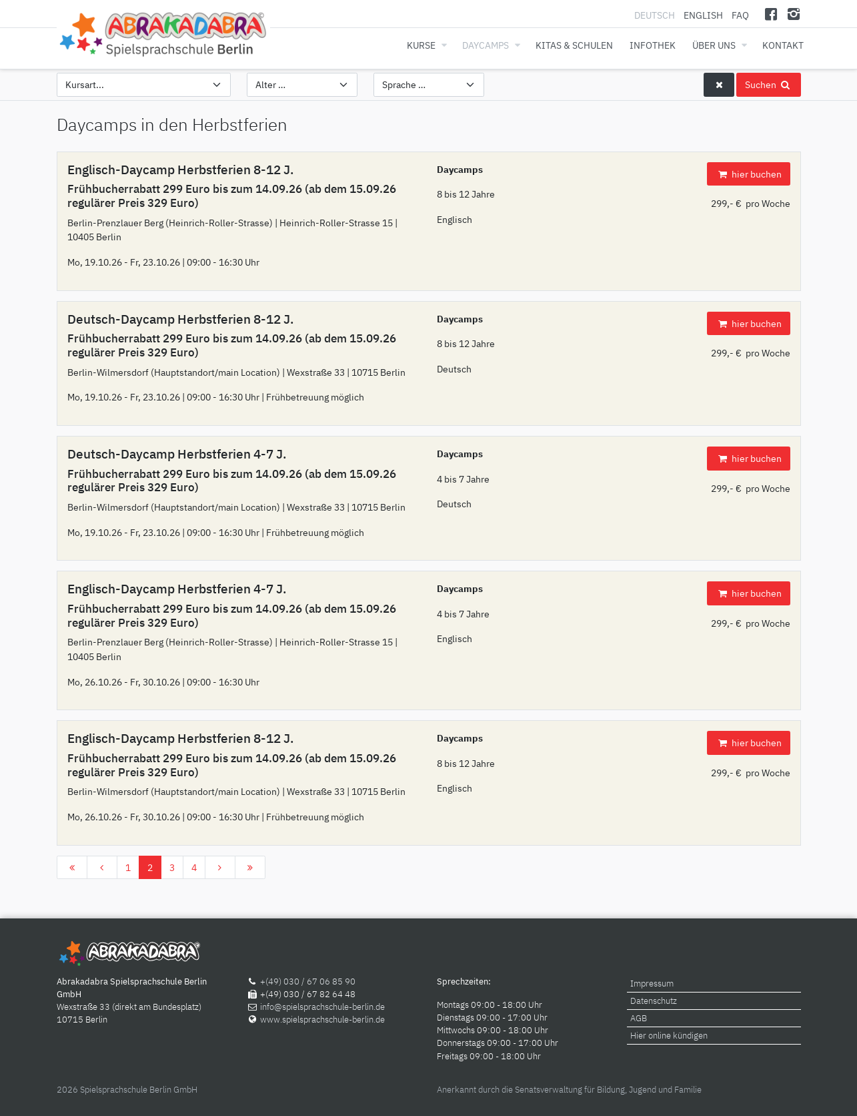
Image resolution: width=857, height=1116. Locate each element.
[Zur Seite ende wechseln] (250, 868)
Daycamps (485, 45)
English (703, 15)
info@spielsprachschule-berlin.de (322, 1007)
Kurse (421, 45)
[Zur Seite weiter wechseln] (220, 868)
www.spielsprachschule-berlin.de (322, 1019)
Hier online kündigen (669, 1035)
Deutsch (655, 15)
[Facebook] (770, 14)
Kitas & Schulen (574, 45)
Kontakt (783, 45)
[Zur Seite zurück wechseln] (102, 868)
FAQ (740, 15)
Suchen (768, 84)
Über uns (714, 45)
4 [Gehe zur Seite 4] (194, 867)
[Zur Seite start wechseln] (72, 868)
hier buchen (748, 174)
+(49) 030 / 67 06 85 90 (307, 981)
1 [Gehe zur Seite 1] (128, 867)
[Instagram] (794, 14)
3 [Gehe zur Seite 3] (172, 867)
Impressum (652, 983)
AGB (638, 1018)
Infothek (653, 45)
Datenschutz (653, 1001)
